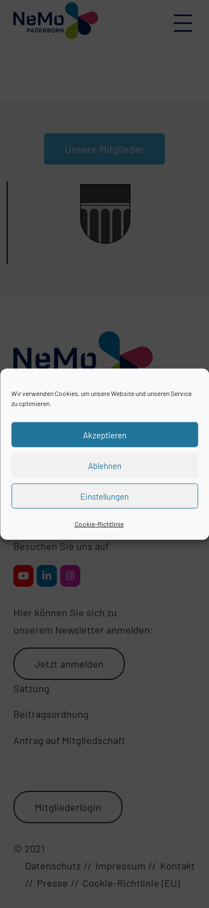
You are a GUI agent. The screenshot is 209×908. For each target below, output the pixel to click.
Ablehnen (104, 465)
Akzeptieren (105, 434)
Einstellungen (104, 496)
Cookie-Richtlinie (99, 524)
